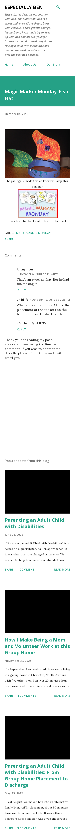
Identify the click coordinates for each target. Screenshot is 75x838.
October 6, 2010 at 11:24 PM (39, 274)
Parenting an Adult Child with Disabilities (34, 523)
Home (9, 64)
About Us (29, 64)
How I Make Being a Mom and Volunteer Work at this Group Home (37, 646)
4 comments (26, 696)
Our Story (53, 64)
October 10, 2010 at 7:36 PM (51, 300)
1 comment (26, 569)
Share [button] (9, 239)
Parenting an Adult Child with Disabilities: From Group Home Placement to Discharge (36, 775)
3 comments (26, 828)
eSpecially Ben (24, 7)
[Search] (58, 7)
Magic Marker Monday (33, 233)
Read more (62, 569)
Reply (21, 290)
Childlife (22, 300)
